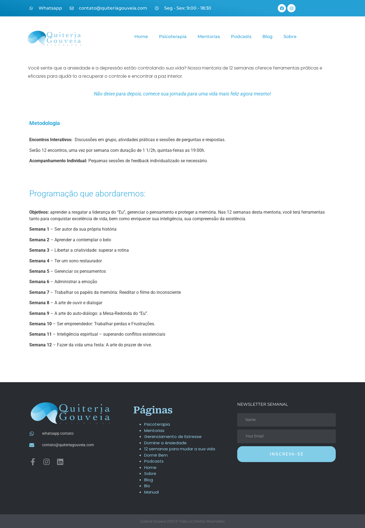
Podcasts (241, 36)
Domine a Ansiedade (165, 443)
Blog (267, 36)
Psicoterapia (173, 36)
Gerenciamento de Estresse (173, 436)
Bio (147, 486)
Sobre (290, 36)
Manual (151, 492)
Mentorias (209, 36)
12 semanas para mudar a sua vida (179, 449)
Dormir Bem (156, 455)
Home (141, 36)
